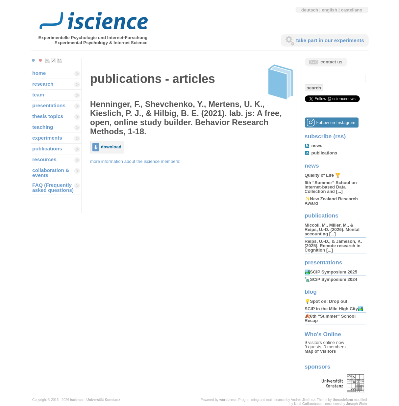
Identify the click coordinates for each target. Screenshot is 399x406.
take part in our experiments (330, 40)
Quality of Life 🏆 (323, 175)
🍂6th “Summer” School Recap (330, 318)
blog (311, 292)
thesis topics (48, 116)
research (43, 84)
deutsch (309, 9)
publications (47, 148)
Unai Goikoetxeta (308, 404)
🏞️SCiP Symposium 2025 (331, 271)
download (111, 146)
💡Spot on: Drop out (326, 301)
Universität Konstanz (103, 400)
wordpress (227, 400)
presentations (49, 105)
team (38, 94)
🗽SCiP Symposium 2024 (331, 279)
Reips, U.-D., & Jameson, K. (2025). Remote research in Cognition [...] (333, 246)
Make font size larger (60, 60)
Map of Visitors (320, 351)
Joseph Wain (356, 404)
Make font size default (53, 60)
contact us (332, 61)
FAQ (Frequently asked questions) (53, 187)
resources (44, 159)
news (317, 145)
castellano (352, 9)
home (39, 73)
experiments (47, 138)
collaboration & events (50, 172)
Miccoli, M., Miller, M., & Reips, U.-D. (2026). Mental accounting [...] (332, 229)
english (330, 9)
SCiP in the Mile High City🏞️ (334, 308)
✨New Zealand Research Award (331, 201)
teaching (42, 127)
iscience (76, 400)
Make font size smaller (47, 60)
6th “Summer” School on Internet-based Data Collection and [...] (331, 187)
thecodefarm (343, 400)
